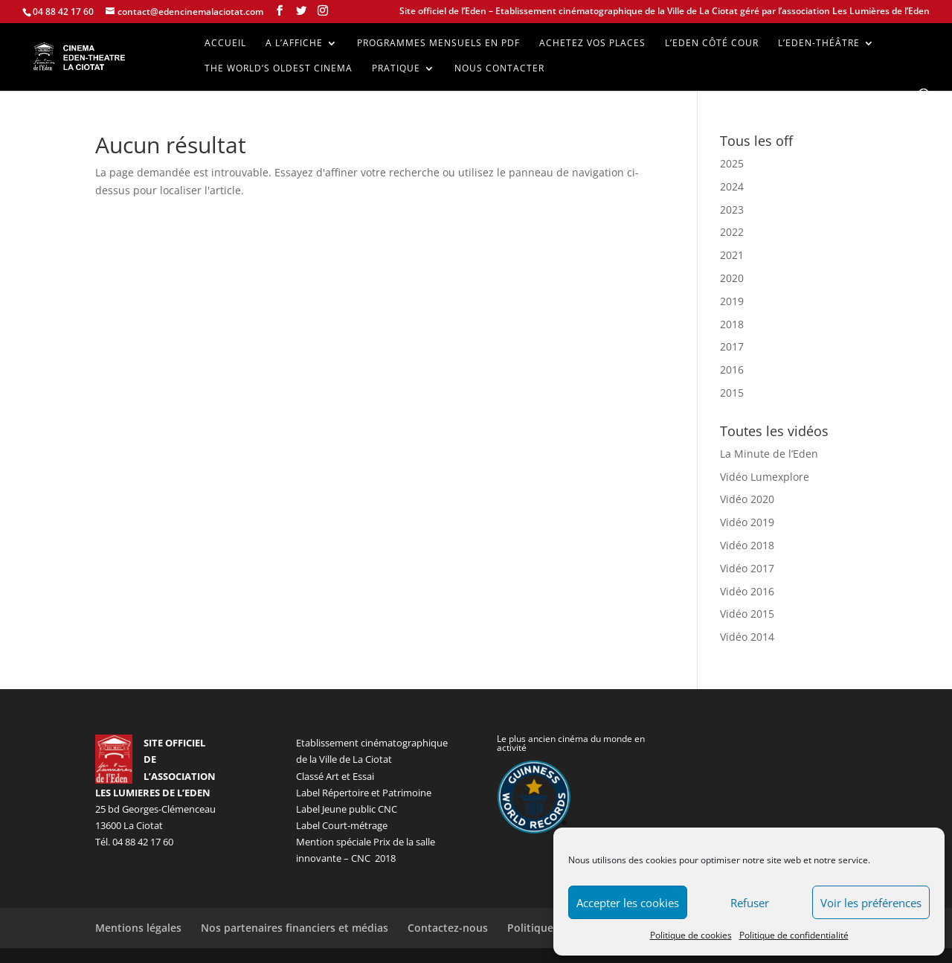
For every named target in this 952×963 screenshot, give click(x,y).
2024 (732, 186)
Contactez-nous (448, 928)
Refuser (749, 902)
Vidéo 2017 (747, 568)
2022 (732, 232)
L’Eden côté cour (712, 43)
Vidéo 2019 (747, 522)
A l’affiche (294, 43)
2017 (732, 346)
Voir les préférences (871, 902)
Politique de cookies (691, 935)
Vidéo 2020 (747, 499)
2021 (732, 255)
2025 (732, 163)
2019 (732, 301)
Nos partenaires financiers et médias (294, 928)
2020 (732, 278)
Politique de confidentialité (794, 935)
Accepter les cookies (627, 902)
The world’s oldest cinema (279, 68)
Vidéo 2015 (747, 614)
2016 (732, 369)
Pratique (396, 68)
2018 (732, 324)
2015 (732, 392)
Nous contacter (499, 68)
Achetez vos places (592, 43)
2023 (732, 209)
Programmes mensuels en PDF (438, 43)
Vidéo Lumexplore (764, 477)
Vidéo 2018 (747, 545)
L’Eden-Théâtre (819, 43)
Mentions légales (138, 928)
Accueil (225, 43)
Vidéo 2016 (747, 591)
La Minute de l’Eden (769, 454)
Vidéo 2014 (747, 637)
